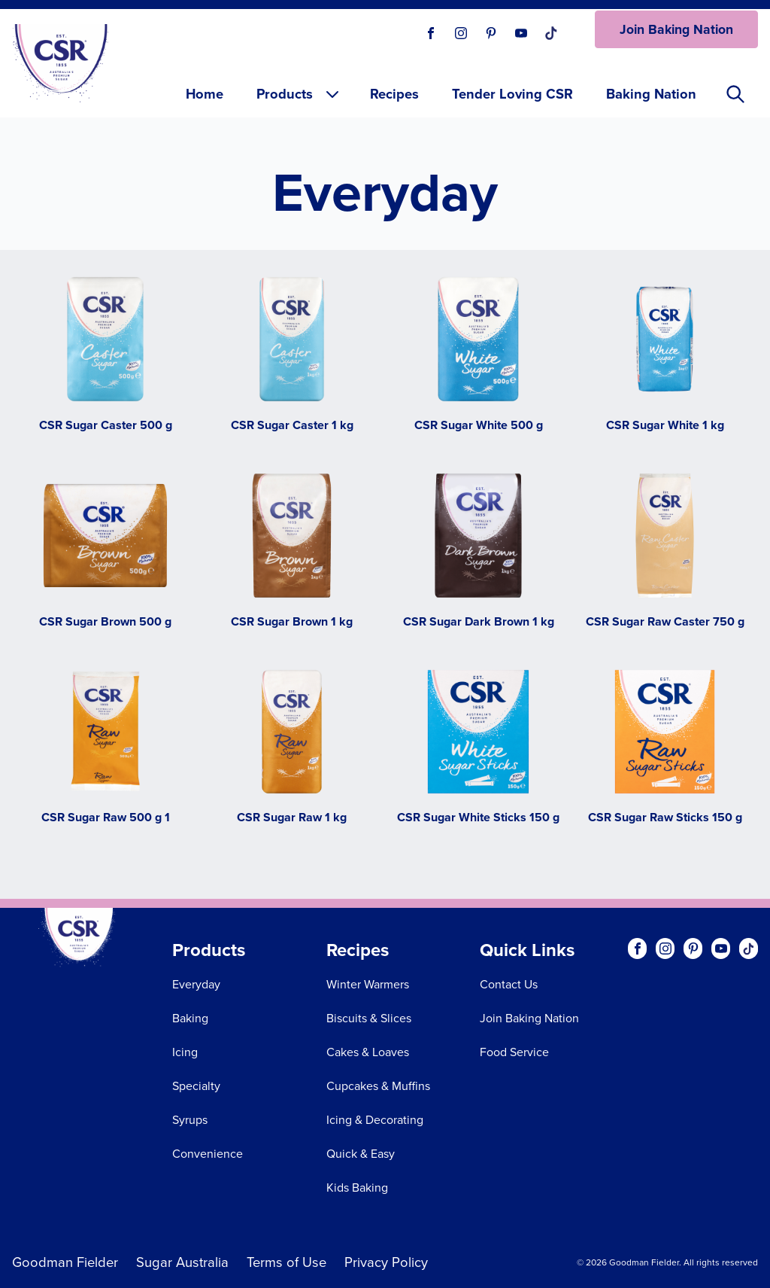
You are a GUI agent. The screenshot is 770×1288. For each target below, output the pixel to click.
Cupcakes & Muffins (378, 1086)
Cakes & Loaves (367, 1052)
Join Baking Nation (676, 29)
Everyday (196, 984)
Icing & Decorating (374, 1119)
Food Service (514, 1052)
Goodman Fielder (65, 1262)
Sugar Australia (182, 1262)
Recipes (394, 94)
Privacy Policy (386, 1262)
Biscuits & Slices (368, 1018)
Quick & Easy (360, 1153)
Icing (185, 1052)
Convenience (207, 1153)
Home (204, 94)
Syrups (190, 1119)
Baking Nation (651, 94)
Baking (190, 1018)
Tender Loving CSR (512, 94)
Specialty (196, 1086)
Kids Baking (357, 1187)
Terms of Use (286, 1262)
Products (298, 94)
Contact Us (509, 984)
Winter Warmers (367, 984)
